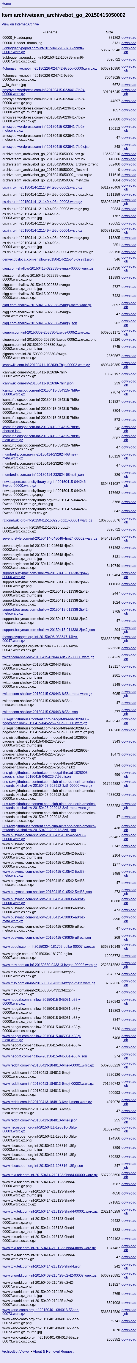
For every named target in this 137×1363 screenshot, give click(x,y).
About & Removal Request (53, 1351)
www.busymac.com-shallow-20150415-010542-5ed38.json (47, 892)
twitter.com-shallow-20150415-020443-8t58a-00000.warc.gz (48, 657)
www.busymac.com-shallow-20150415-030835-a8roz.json (46, 937)
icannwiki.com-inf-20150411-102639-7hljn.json (38, 383)
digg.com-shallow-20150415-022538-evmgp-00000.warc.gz (47, 268)
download (128, 37)
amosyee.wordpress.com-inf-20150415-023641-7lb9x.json (46, 146)
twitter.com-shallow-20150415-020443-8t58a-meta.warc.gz (47, 694)
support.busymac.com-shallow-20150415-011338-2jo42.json (48, 630)
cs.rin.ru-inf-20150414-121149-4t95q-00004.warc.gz (42, 230)
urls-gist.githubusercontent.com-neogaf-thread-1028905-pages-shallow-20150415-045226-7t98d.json (45, 774)
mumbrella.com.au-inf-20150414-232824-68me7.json (43, 474)
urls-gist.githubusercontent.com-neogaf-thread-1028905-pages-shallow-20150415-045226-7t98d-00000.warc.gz (45, 721)
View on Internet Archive (20, 24)
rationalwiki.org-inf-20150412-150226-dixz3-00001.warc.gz (47, 520)
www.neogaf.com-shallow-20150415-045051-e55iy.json (44, 1056)
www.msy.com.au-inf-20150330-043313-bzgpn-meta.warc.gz (48, 983)
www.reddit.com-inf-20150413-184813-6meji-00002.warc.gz (48, 1083)
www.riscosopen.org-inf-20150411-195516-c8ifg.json (42, 1166)
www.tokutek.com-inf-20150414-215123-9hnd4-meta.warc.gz (49, 1248)
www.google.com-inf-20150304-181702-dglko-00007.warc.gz (48, 946)
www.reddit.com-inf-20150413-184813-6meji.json (39, 1120)
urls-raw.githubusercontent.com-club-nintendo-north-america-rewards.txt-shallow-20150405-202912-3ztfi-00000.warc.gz (49, 783)
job (125, 52)
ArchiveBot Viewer (16, 1351)
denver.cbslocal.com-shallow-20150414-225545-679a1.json (48, 259)
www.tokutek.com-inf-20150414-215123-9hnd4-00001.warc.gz (50, 1211)
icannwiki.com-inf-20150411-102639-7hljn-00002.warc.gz (46, 365)
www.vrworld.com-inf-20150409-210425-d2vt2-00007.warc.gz (49, 1275)
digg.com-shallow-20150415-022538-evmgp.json (39, 323)
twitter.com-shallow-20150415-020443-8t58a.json (40, 712)
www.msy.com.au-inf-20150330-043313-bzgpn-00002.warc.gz (49, 965)
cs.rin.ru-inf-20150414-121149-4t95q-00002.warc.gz (42, 187)
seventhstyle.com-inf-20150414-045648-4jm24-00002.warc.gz (49, 538)
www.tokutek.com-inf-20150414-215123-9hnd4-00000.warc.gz (50, 1175)
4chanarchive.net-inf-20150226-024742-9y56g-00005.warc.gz (49, 68)
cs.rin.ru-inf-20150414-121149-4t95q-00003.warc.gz (42, 202)
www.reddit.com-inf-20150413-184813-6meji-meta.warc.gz (47, 1102)
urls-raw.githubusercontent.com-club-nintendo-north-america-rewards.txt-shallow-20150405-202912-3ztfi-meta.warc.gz (49, 806)
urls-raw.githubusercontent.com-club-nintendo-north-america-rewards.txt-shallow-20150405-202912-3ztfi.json (49, 828)
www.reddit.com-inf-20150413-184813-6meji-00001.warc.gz (48, 1065)
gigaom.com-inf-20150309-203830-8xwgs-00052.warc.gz (46, 332)
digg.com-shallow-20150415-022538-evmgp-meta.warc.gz (46, 305)
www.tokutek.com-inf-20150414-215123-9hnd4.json (41, 1266)
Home (6, 3)
